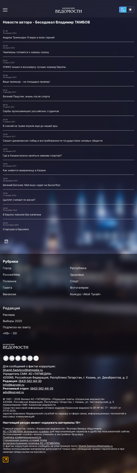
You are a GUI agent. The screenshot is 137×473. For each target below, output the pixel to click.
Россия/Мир (11, 274)
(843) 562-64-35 (41, 388)
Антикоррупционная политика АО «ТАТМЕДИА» (31, 443)
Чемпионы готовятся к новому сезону (26, 52)
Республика (78, 268)
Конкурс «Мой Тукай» (85, 294)
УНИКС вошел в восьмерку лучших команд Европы (34, 66)
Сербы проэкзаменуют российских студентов (31, 111)
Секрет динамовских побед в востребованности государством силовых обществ (53, 140)
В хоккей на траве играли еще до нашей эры (30, 125)
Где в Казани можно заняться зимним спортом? (32, 155)
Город (7, 268)
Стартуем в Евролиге (16, 229)
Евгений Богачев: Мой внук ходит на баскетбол (31, 185)
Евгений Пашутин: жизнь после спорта (26, 96)
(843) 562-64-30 (30, 381)
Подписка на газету (17, 327)
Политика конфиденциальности (22, 437)
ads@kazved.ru (13, 392)
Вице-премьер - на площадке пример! (26, 81)
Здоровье (77, 274)
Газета (7, 287)
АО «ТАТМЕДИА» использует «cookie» (26, 431)
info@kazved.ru (13, 384)
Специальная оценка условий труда (25, 440)
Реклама (9, 315)
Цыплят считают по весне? (19, 199)
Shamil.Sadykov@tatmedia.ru (23, 370)
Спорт (74, 281)
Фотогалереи (79, 287)
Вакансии (9, 294)
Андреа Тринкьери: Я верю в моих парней (28, 37)
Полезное (9, 281)
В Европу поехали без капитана (22, 214)
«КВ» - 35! (10, 333)
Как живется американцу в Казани (24, 170)
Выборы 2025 (12, 321)
